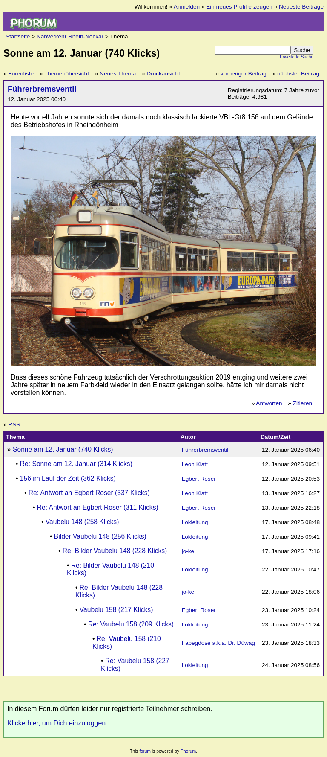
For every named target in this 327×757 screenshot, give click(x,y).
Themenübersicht (66, 73)
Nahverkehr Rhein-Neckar (70, 36)
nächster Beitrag (298, 73)
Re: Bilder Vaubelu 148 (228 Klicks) (115, 550)
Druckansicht (163, 73)
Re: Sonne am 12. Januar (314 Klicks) (76, 463)
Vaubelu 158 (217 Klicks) (116, 609)
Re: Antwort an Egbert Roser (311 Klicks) (97, 507)
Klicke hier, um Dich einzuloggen (56, 723)
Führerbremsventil (42, 88)
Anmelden (187, 6)
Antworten (269, 403)
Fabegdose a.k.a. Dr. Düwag (218, 643)
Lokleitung (195, 522)
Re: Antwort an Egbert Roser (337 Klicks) (89, 492)
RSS (14, 424)
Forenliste (21, 73)
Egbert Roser (199, 479)
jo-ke (188, 551)
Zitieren (302, 403)
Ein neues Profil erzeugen (239, 6)
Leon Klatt (195, 464)
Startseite (18, 36)
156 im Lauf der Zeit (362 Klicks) (68, 478)
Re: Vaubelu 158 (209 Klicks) (131, 624)
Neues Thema (118, 73)
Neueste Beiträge (301, 6)
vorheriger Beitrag (244, 73)
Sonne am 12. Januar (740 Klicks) (63, 449)
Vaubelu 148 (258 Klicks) (82, 521)
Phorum (188, 751)
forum (145, 751)
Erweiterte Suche (296, 57)
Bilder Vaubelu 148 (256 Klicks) (100, 536)
